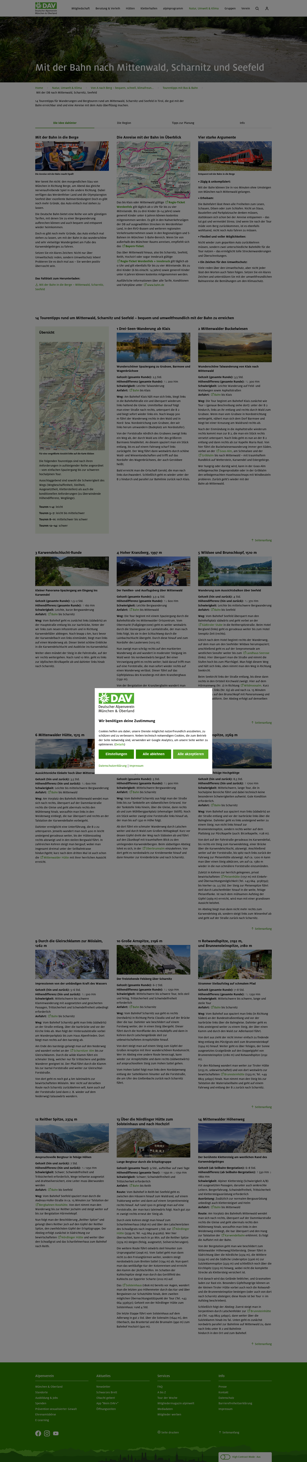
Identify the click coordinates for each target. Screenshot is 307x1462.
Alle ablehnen (153, 754)
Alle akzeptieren (191, 754)
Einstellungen (116, 754)
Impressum (136, 766)
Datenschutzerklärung (113, 766)
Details (119, 744)
